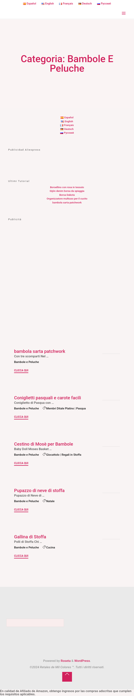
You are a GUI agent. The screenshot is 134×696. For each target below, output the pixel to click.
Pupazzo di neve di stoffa (39, 490)
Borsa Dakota (67, 194)
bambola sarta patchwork (67, 202)
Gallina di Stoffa (30, 537)
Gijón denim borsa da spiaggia (67, 190)
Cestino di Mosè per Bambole (43, 444)
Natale (50, 501)
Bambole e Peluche (26, 362)
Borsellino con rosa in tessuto (67, 187)
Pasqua (81, 408)
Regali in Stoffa (71, 454)
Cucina (50, 547)
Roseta (65, 661)
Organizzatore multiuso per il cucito (67, 198)
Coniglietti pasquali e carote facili (47, 397)
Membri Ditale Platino (60, 408)
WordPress (82, 661)
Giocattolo (52, 454)
